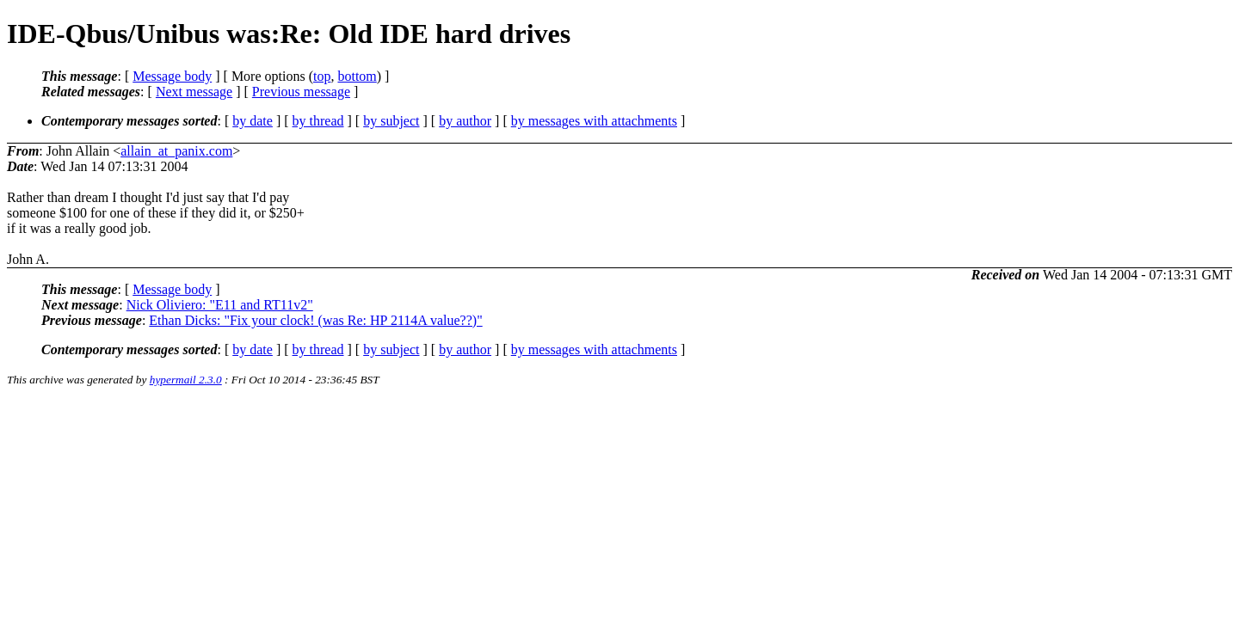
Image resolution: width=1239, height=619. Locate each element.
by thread (318, 120)
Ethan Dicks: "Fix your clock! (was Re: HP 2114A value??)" (315, 320)
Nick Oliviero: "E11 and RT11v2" (219, 304)
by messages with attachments (594, 120)
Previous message (301, 91)
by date (252, 120)
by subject (391, 120)
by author (465, 120)
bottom (356, 76)
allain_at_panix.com (176, 151)
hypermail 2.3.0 (186, 379)
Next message (194, 91)
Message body (172, 76)
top (321, 76)
